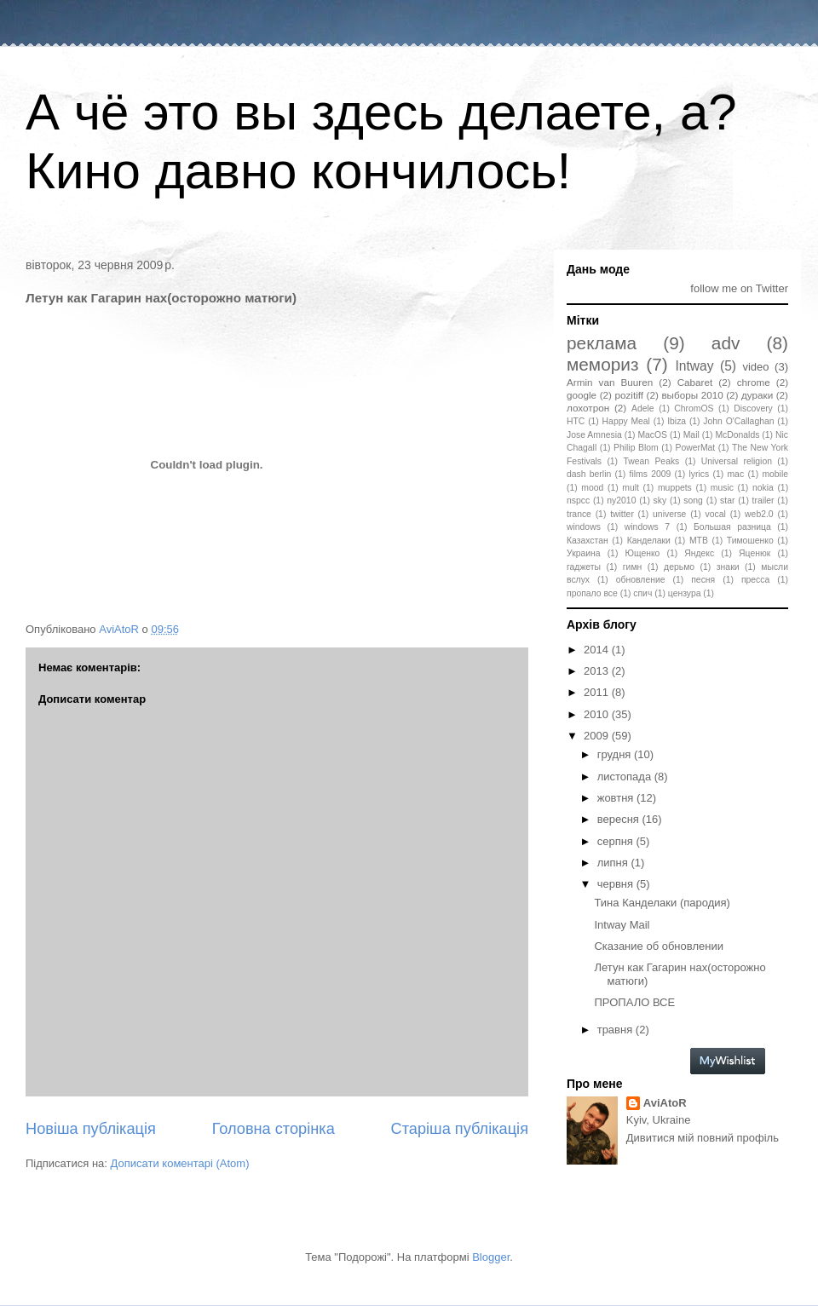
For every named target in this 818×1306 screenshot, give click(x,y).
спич (642, 593)
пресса (755, 579)
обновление (640, 579)
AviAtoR (665, 1102)
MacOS (652, 435)
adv (725, 343)
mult (630, 487)
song (693, 500)
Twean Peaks (651, 461)
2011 (598, 692)
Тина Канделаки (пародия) (661, 902)
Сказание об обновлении (658, 946)
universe (669, 514)
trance (579, 514)
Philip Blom (636, 447)
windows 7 (647, 527)
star (727, 500)
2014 (598, 649)
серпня (617, 841)
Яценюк (754, 553)
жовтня (617, 797)
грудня (615, 754)
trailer (763, 500)
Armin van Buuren (610, 382)
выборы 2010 (692, 394)
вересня (619, 819)
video (755, 366)
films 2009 (650, 474)
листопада (625, 776)
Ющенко (642, 553)
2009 (598, 735)
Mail (691, 435)
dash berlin (589, 474)
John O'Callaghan (738, 421)
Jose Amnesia (594, 435)
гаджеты (584, 567)
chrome (753, 382)
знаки (728, 567)
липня (614, 862)
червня (617, 883)
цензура (684, 593)
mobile (775, 474)
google (581, 394)
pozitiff (628, 394)
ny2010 (621, 500)
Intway (695, 366)
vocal (716, 514)
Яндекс (699, 553)
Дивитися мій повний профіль (702, 1137)
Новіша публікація (91, 1128)
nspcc (578, 500)
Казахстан (587, 540)
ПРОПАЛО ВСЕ (634, 1002)
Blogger (491, 1257)
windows (584, 527)
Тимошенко (750, 540)
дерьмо (679, 567)
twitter (622, 514)
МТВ (698, 540)
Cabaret (695, 382)
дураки (757, 394)
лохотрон (588, 407)
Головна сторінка (273, 1128)
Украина (584, 553)
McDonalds (737, 435)
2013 (598, 671)
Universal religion (736, 461)
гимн (632, 567)
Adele (642, 408)
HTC (576, 421)
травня (616, 1029)
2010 (598, 714)
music (722, 487)
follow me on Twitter (739, 288)
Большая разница (732, 527)
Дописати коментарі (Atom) (180, 1163)
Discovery (753, 408)
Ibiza (676, 421)
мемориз (602, 364)
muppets (675, 487)
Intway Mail (621, 924)
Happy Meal (626, 421)
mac (735, 474)
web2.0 (759, 514)
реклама (602, 343)
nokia (763, 487)
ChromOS (693, 408)
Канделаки (649, 540)
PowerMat (695, 447)
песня (703, 579)
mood (592, 487)
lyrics (699, 474)
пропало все (592, 593)
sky (660, 500)
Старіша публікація (459, 1128)
